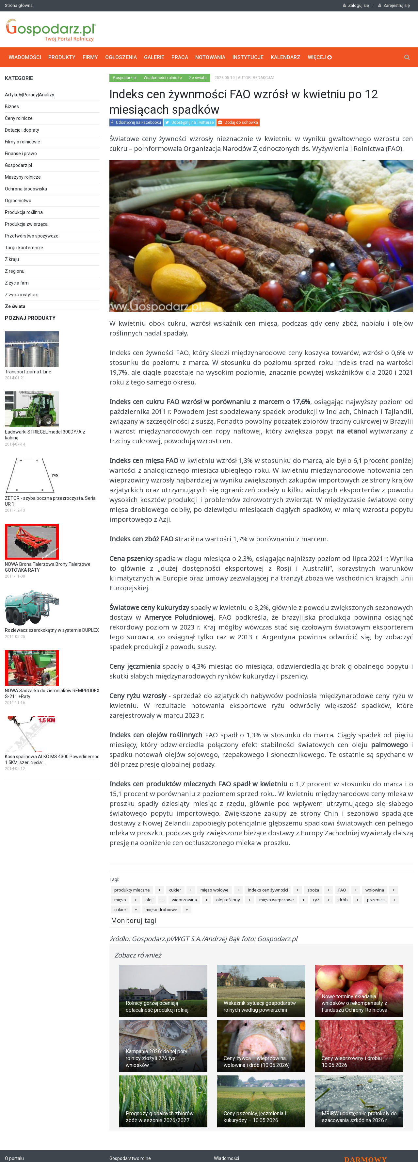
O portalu (14, 1158)
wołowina (374, 890)
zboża (313, 890)
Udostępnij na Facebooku (136, 122)
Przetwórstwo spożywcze (31, 235)
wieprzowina (184, 900)
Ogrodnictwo (18, 200)
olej (149, 900)
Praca (179, 57)
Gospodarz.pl (18, 165)
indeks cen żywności (268, 890)
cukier (175, 890)
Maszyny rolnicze (23, 177)
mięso (120, 900)
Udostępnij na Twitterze (189, 122)
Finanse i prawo (21, 153)
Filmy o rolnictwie (22, 141)
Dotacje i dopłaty (22, 130)
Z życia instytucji (22, 294)
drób (343, 900)
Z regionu (14, 271)
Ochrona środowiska (26, 188)
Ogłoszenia (121, 57)
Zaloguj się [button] (356, 5)
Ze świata (198, 77)
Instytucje (248, 57)
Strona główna (19, 5)
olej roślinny (228, 900)
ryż (316, 900)
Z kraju (12, 259)
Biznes (12, 106)
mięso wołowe (215, 890)
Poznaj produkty (30, 318)
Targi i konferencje (24, 247)
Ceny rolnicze (19, 118)
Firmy (90, 57)
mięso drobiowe (161, 909)
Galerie (154, 57)
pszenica (376, 900)
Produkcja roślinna (24, 212)
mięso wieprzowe (276, 900)
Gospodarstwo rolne (130, 1158)
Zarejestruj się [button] (394, 5)
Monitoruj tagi (134, 920)
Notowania (210, 57)
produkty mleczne (132, 890)
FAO (342, 890)
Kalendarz (285, 57)
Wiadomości (24, 57)
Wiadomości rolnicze (163, 77)
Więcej (320, 57)
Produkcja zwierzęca (26, 224)
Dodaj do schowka (238, 122)
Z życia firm (17, 283)
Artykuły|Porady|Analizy (29, 94)
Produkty (61, 57)
